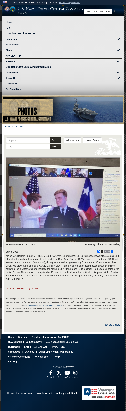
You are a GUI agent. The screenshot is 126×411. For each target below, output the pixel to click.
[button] (71, 2)
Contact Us (12, 83)
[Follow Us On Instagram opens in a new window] (75, 373)
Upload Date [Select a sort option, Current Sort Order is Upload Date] (92, 140)
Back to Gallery (112, 324)
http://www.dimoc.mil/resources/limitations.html (43, 305)
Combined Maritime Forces (20, 33)
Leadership (64, 39)
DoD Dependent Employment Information (28, 67)
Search (55, 140)
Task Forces (12, 44)
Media (64, 50)
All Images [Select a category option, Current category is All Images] (72, 140)
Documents (64, 73)
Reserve (64, 61)
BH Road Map (13, 89)
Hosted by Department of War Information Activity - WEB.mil (42, 393)
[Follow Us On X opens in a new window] (59, 373)
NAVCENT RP (13, 55)
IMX (8, 28)
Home (9, 22)
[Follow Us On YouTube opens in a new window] (67, 373)
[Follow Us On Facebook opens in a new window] (51, 373)
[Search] (98, 11)
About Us (64, 78)
